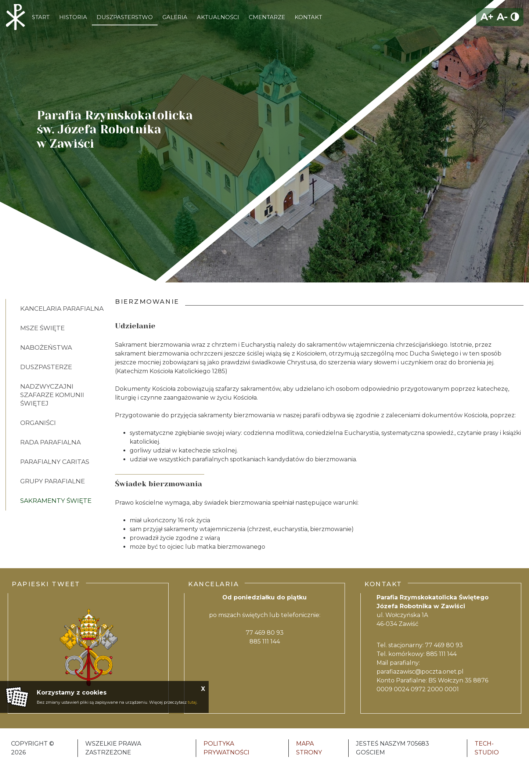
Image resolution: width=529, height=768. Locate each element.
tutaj (192, 702)
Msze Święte (42, 328)
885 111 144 (264, 641)
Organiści (38, 422)
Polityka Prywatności (226, 748)
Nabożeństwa (46, 347)
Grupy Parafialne (52, 481)
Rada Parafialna (50, 442)
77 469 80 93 (265, 632)
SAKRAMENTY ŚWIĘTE (55, 500)
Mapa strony (309, 748)
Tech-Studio (487, 748)
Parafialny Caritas (54, 461)
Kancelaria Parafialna (62, 308)
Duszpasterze (46, 367)
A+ (487, 17)
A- (502, 17)
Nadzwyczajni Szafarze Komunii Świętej (52, 395)
